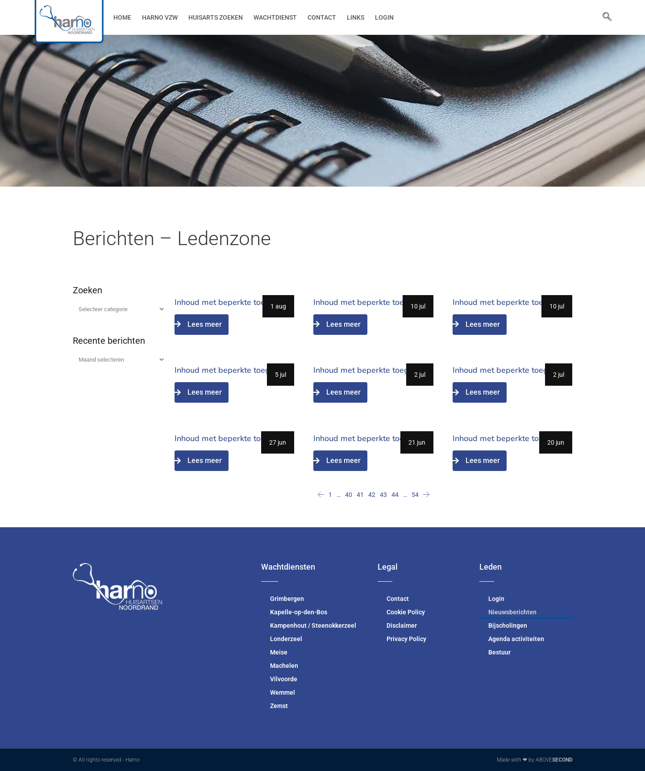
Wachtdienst (275, 17)
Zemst (279, 705)
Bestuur (499, 652)
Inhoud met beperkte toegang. (230, 302)
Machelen (284, 665)
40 (348, 494)
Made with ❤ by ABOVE (535, 760)
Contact (322, 17)
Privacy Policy (406, 638)
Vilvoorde (283, 679)
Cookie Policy (406, 612)
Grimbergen (287, 598)
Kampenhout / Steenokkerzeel (313, 625)
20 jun (555, 442)
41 (360, 494)
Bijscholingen (507, 625)
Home (122, 17)
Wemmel (282, 692)
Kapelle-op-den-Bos (298, 612)
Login (384, 17)
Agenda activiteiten (516, 638)
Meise (278, 652)
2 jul (419, 374)
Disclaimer (402, 625)
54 (415, 494)
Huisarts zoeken (215, 17)
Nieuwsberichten (512, 612)
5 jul (280, 374)
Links (355, 17)
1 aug (278, 306)
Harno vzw (160, 17)
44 (395, 494)
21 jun (416, 442)
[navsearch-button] (603, 17)
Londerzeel (286, 638)
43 (383, 494)
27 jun (277, 442)
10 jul (418, 306)
